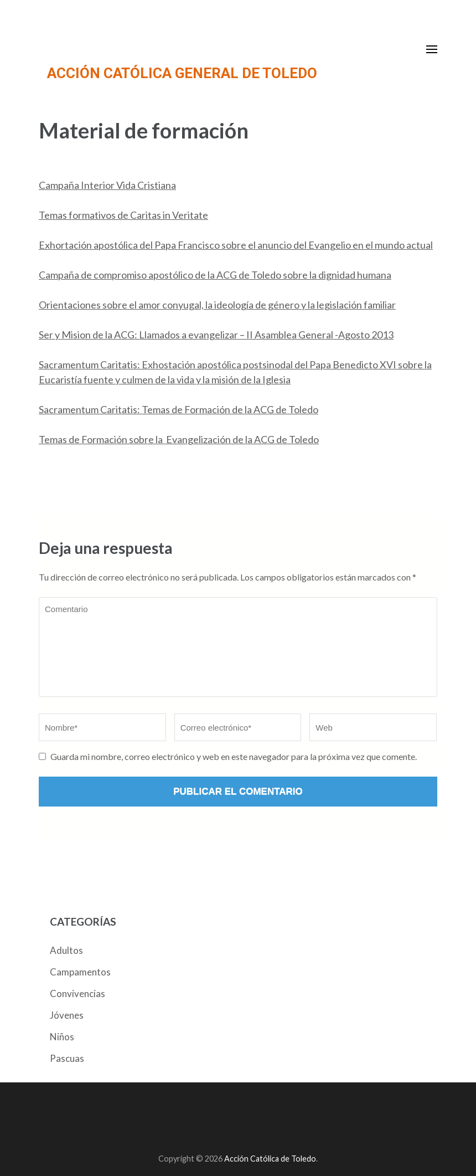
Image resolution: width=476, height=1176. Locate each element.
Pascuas (67, 1058)
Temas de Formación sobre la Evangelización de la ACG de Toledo (179, 439)
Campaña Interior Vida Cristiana (107, 185)
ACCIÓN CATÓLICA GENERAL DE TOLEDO (182, 73)
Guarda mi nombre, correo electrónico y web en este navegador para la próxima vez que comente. (233, 756)
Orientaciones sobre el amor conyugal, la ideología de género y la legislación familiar (217, 305)
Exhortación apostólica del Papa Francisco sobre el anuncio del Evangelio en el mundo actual (236, 245)
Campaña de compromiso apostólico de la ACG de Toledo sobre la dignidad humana (215, 275)
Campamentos (80, 972)
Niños (62, 1037)
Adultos (66, 950)
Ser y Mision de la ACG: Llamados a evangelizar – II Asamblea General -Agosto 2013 (216, 334)
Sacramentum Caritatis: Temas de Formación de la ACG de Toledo (178, 409)
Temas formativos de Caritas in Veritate (123, 215)
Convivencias (77, 993)
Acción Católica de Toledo (270, 1158)
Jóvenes (67, 1015)
